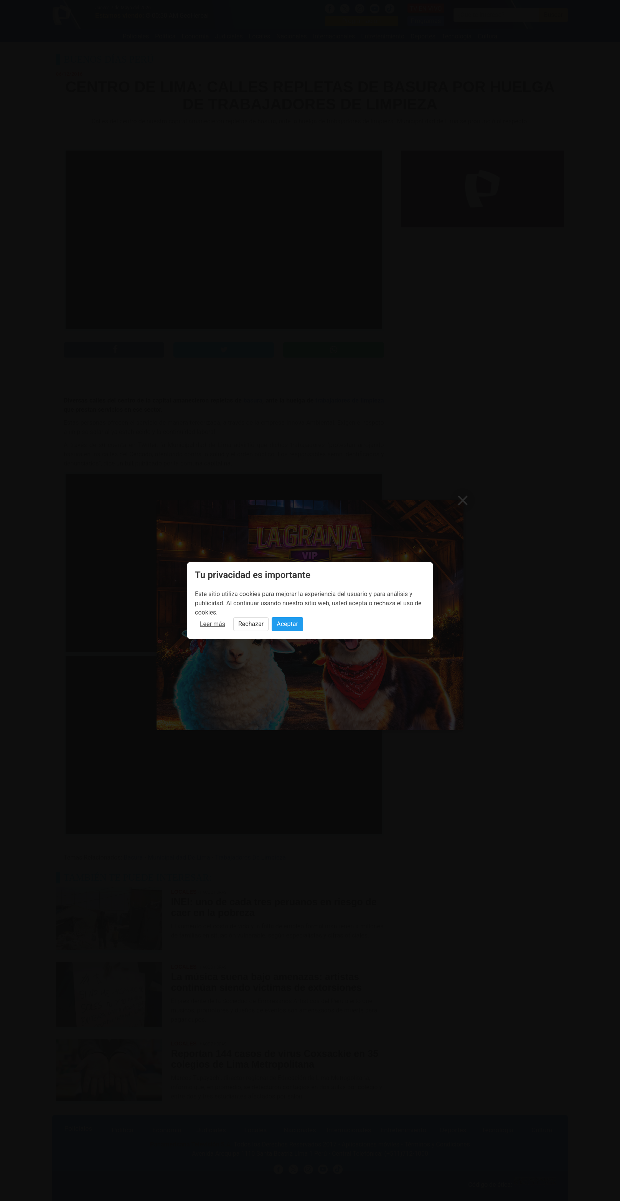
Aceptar (287, 624)
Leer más (212, 624)
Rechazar (251, 624)
